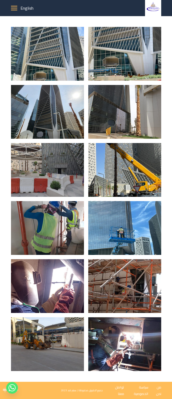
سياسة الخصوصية (141, 390)
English (27, 8)
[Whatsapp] (12, 388)
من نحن (158, 390)
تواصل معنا (119, 390)
